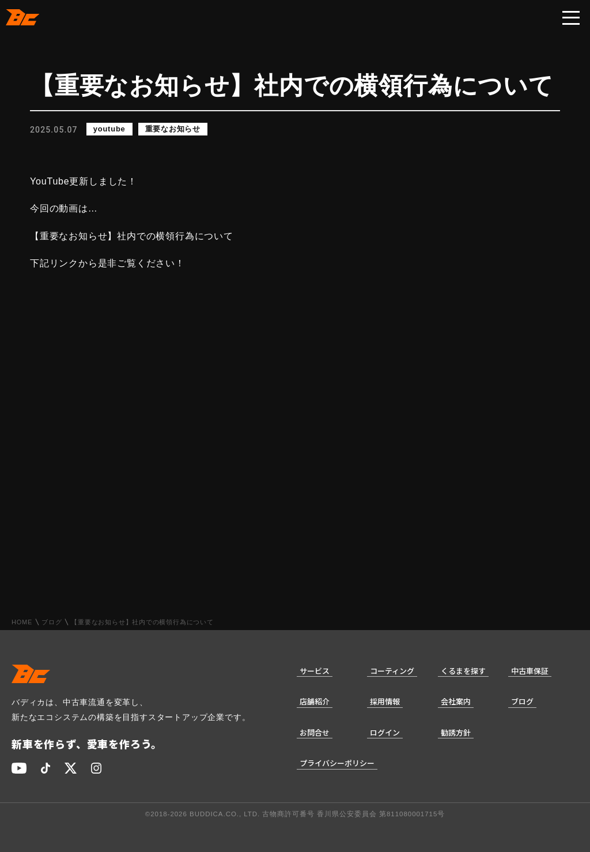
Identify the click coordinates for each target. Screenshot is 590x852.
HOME (22, 622)
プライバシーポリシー (337, 762)
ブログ (51, 622)
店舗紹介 (315, 701)
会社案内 (456, 701)
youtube (109, 129)
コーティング (392, 670)
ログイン (385, 732)
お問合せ (315, 732)
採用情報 (385, 701)
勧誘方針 (456, 732)
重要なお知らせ (173, 129)
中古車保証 (530, 670)
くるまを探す (463, 670)
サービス (315, 670)
